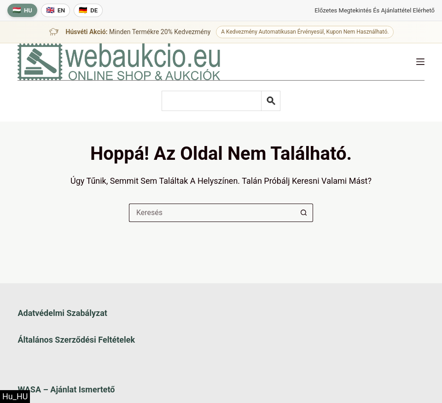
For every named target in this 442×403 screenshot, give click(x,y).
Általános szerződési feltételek (76, 340)
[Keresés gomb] (304, 213)
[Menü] (420, 62)
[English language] (55, 10)
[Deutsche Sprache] (88, 10)
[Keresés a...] (212, 213)
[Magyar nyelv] (22, 10)
